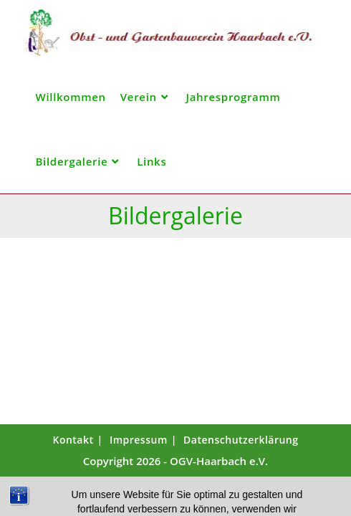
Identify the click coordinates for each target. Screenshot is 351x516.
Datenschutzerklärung (240, 439)
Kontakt (72, 439)
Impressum (139, 439)
